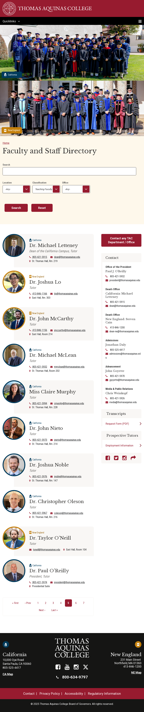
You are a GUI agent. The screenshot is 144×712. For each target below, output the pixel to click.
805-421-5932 (38, 366)
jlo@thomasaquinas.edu (66, 293)
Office (65, 182)
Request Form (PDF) (117, 423)
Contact (29, 693)
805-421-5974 (38, 582)
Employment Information (119, 445)
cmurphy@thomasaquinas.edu (69, 403)
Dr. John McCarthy (51, 319)
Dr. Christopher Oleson (56, 501)
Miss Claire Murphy (52, 392)
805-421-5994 (38, 403)
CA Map (8, 674)
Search (6, 164)
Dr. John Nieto (46, 428)
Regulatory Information (104, 693)
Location (7, 182)
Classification (39, 182)
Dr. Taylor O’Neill (50, 538)
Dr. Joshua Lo (45, 282)
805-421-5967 (38, 513)
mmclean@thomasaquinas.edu (69, 366)
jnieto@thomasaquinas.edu (67, 439)
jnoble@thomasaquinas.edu (67, 476)
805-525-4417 (117, 349)
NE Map (136, 672)
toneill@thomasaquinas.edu (46, 549)
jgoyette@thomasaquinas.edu (124, 379)
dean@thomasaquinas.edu (67, 257)
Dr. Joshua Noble (49, 465)
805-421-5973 (38, 439)
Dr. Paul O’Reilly (49, 571)
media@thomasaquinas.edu (123, 402)
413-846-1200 (117, 327)
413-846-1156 (38, 330)
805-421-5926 (117, 398)
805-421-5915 (38, 257)
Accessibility (74, 693)
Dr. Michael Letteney (53, 245)
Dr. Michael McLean (52, 355)
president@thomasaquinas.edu (69, 582)
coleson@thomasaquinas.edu (68, 513)
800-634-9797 (72, 677)
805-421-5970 (117, 376)
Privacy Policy (49, 693)
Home (6, 143)
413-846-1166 (38, 293)
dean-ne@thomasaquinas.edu (124, 331)
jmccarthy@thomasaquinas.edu (69, 330)
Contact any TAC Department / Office (121, 240)
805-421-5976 (38, 476)
